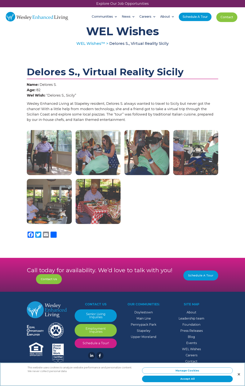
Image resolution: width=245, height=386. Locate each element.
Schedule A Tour (200, 275)
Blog (191, 337)
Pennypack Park (143, 324)
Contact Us (49, 279)
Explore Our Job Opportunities (122, 4)
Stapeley (143, 331)
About (191, 312)
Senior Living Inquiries (95, 315)
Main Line (143, 318)
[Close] (239, 375)
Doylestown (143, 312)
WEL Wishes (191, 349)
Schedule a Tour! (96, 343)
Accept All (187, 380)
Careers (191, 355)
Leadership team (191, 318)
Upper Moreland (143, 337)
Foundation (191, 324)
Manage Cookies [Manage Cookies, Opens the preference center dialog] (187, 371)
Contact (191, 361)
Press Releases (191, 331)
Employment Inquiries (96, 330)
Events (191, 343)
